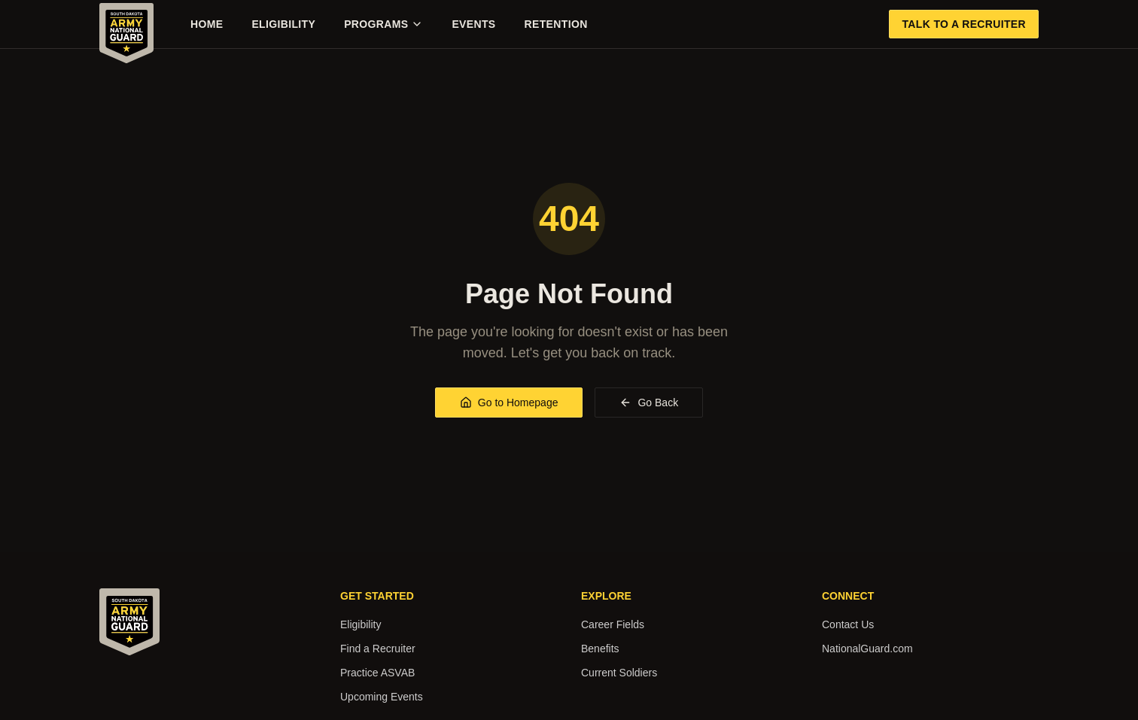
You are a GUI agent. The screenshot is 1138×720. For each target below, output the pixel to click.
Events (473, 24)
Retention (556, 24)
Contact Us (848, 624)
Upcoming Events (381, 697)
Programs (383, 24)
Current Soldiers (619, 673)
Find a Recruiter (377, 649)
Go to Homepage (509, 402)
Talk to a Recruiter (964, 24)
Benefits (600, 649)
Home (206, 24)
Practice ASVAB (377, 673)
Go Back (648, 402)
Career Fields (612, 624)
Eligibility (283, 24)
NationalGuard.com (867, 649)
